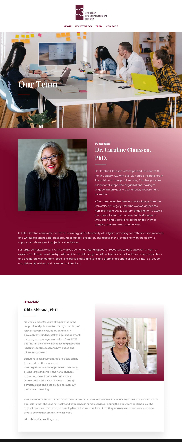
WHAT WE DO (83, 27)
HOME (67, 27)
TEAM (98, 27)
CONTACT (112, 27)
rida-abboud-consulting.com (41, 419)
